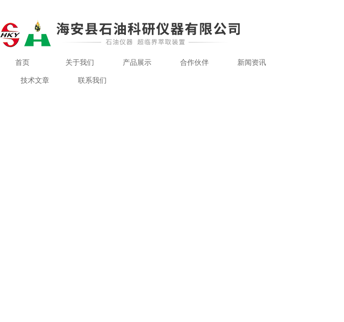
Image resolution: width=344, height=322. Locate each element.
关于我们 (79, 62)
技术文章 (35, 80)
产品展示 (137, 62)
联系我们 (92, 80)
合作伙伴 (194, 62)
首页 (22, 62)
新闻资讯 (251, 62)
